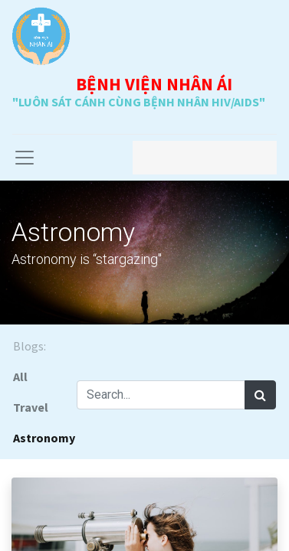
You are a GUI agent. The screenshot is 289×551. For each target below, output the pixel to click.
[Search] (260, 394)
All (20, 376)
